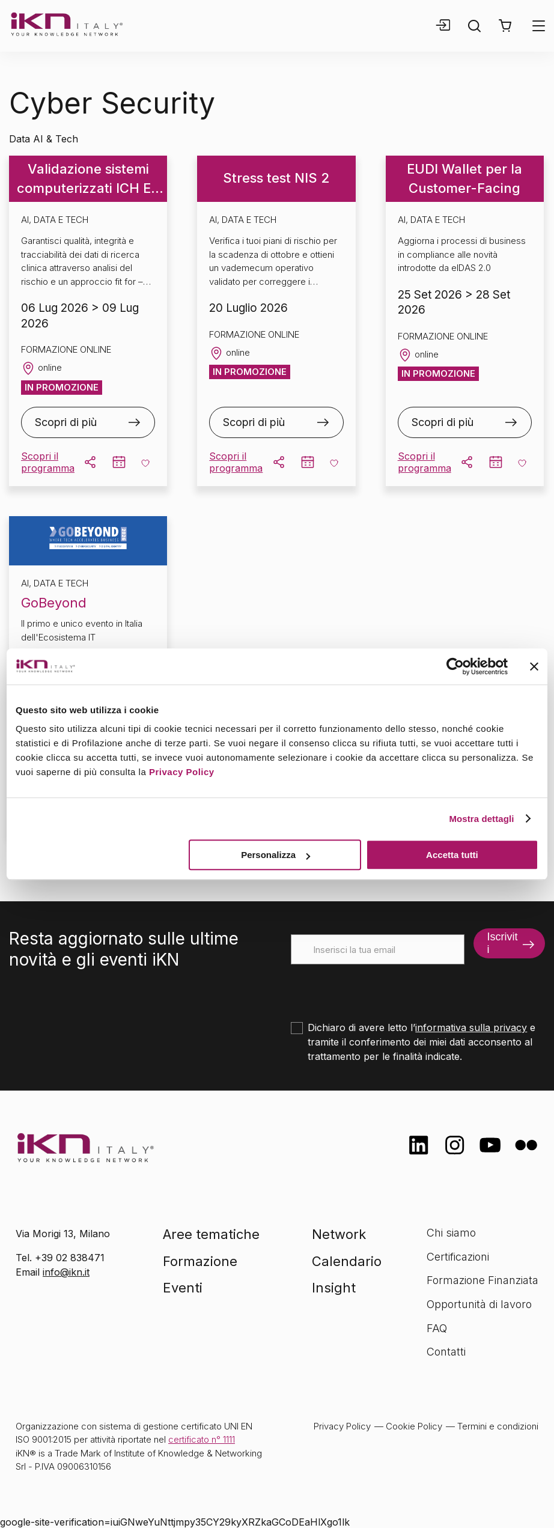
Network (339, 1234)
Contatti (446, 1351)
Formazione (200, 1261)
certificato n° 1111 (201, 1439)
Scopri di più (66, 422)
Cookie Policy (414, 1426)
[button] (505, 25)
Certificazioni (458, 1256)
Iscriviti (502, 943)
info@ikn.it (66, 1272)
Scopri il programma (48, 462)
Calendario (347, 1261)
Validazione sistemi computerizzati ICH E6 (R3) (88, 179)
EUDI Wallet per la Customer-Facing (464, 178)
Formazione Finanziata (482, 1280)
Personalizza (275, 855)
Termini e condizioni (497, 1426)
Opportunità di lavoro (479, 1304)
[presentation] (382, 987)
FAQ (437, 1328)
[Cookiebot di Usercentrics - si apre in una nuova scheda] (455, 666)
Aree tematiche (211, 1234)
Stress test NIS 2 (276, 178)
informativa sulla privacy (471, 1027)
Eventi (182, 1287)
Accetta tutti (452, 855)
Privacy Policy (182, 772)
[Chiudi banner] (534, 666)
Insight (334, 1287)
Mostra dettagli (481, 819)
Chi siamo (451, 1232)
